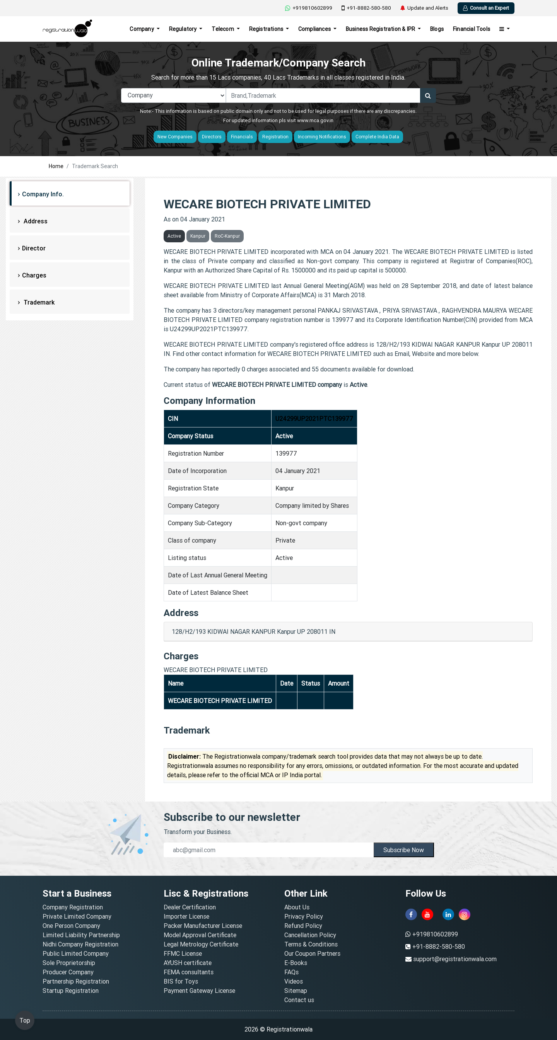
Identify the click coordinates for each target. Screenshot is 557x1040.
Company (142, 29)
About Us (296, 907)
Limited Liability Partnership (81, 935)
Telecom (223, 29)
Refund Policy (303, 925)
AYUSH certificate (188, 963)
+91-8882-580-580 (366, 8)
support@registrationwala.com (455, 959)
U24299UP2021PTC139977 (314, 418)
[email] (269, 850)
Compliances (315, 29)
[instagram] (464, 914)
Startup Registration (71, 990)
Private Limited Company (77, 916)
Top (24, 1020)
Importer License (186, 916)
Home (56, 166)
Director (34, 248)
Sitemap (295, 990)
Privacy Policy (303, 916)
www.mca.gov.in (315, 120)
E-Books (295, 963)
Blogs (437, 29)
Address (35, 221)
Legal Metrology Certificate (201, 944)
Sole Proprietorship (69, 963)
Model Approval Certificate (200, 935)
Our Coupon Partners (312, 953)
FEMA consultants (189, 972)
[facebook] (411, 914)
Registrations (267, 29)
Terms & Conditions (311, 944)
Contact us (299, 1000)
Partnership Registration (76, 981)
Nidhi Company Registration (80, 944)
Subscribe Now (403, 850)
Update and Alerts (424, 8)
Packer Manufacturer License (203, 925)
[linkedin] (448, 914)
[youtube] (427, 914)
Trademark (38, 302)
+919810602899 (308, 8)
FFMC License (183, 953)
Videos (293, 981)
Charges (34, 275)
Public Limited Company (76, 953)
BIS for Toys (181, 981)
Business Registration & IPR (381, 29)
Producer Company (68, 972)
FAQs (291, 972)
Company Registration (73, 907)
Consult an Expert (486, 8)
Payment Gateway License (199, 990)
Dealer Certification (190, 907)
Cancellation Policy (310, 935)
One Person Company (71, 925)
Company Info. (43, 194)
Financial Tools (471, 29)
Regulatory (183, 29)
